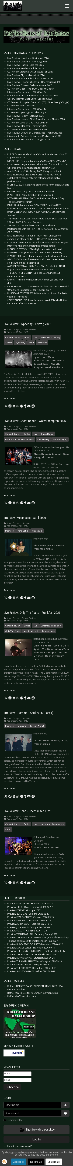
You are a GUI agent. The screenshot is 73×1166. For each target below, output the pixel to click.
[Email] (18, 1080)
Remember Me (15, 1119)
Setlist (27, 337)
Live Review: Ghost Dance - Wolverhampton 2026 (35, 421)
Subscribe (12, 1087)
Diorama (22, 726)
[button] (5, 406)
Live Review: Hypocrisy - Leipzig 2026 (27, 324)
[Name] (18, 1073)
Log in (36, 1139)
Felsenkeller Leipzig (50, 337)
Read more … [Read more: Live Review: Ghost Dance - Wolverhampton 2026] (11, 495)
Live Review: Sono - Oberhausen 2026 (27, 811)
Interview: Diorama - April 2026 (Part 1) (28, 713)
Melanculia (37, 530)
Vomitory (42, 342)
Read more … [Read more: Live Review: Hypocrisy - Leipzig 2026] (11, 398)
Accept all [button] (18, 1161)
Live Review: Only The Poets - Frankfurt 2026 (32, 613)
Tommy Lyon (48, 631)
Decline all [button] (36, 1161)
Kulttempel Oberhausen (52, 824)
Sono (8, 829)
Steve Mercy (43, 439)
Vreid (31, 342)
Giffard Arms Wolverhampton (19, 439)
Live (35, 337)
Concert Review (12, 337)
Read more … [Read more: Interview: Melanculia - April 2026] (11, 590)
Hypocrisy (20, 342)
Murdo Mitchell (31, 631)
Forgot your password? (19, 1146)
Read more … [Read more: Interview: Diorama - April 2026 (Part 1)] (11, 788)
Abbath (8, 342)
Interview (9, 530)
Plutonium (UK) (60, 439)
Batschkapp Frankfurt (51, 625)
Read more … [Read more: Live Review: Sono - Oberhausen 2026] (11, 875)
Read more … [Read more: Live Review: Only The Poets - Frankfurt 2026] (11, 690)
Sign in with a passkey (37, 1129)
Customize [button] (54, 1161)
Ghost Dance (47, 434)
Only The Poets (12, 631)
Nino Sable (23, 530)
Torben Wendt (37, 726)
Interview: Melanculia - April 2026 (25, 518)
